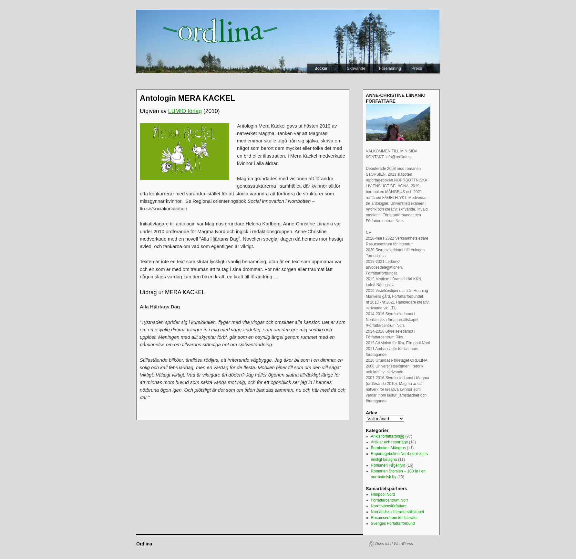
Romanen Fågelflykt (388, 465)
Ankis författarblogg (387, 436)
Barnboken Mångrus (388, 448)
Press (416, 68)
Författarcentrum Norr (389, 500)
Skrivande (356, 68)
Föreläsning (390, 68)
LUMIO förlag (185, 111)
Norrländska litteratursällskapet (397, 512)
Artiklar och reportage (389, 442)
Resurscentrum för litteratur (394, 517)
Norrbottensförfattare (389, 506)
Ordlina (144, 543)
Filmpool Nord (383, 494)
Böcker (320, 68)
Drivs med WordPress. (394, 544)
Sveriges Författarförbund (393, 523)
